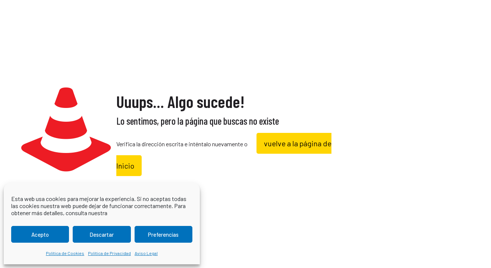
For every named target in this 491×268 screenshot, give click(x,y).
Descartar (101, 234)
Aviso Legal (146, 253)
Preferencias (163, 234)
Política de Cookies (65, 253)
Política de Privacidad (109, 253)
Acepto (40, 234)
